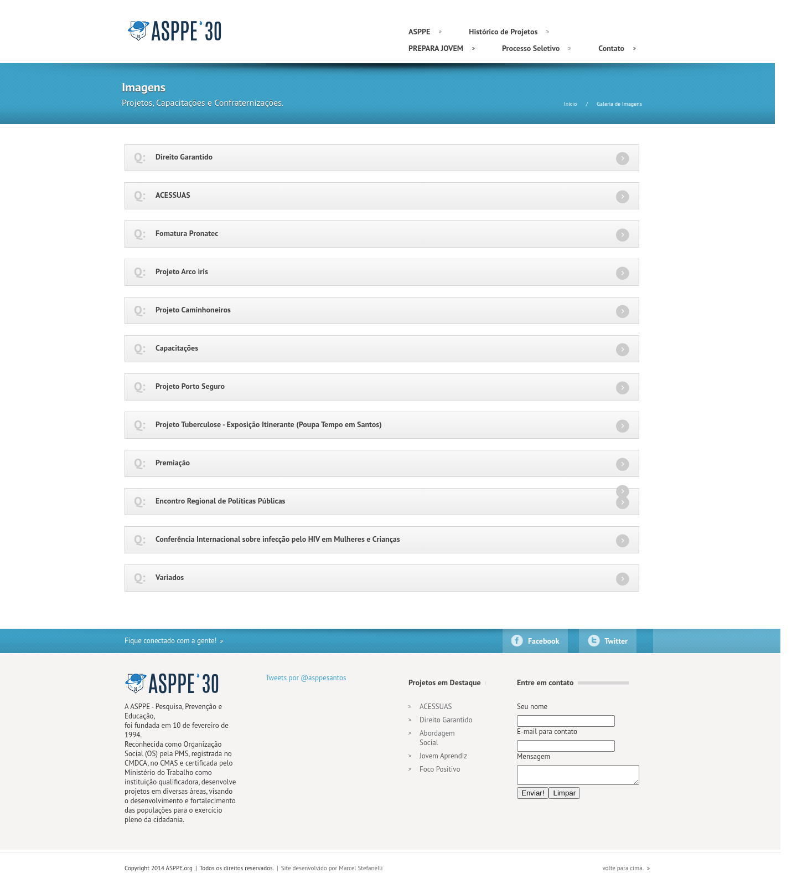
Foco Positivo (440, 769)
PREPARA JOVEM (435, 48)
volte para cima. (623, 868)
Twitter (616, 641)
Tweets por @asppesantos (306, 677)
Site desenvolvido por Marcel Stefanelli (332, 868)
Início (570, 103)
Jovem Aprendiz (443, 756)
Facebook (543, 641)
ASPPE (175, 30)
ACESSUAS (436, 706)
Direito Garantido (446, 720)
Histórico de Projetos (503, 32)
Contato (611, 48)
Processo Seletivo (531, 48)
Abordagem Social (437, 737)
